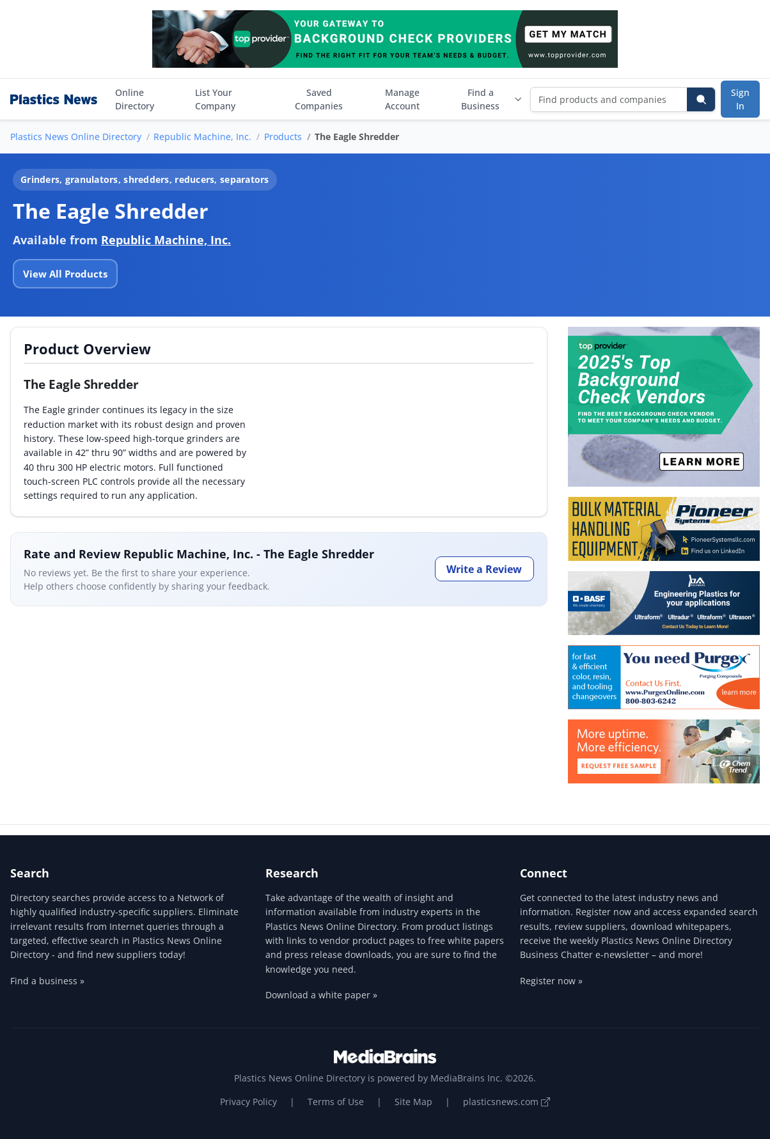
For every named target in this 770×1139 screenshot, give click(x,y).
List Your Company (215, 99)
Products (283, 136)
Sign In (740, 99)
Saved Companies (319, 99)
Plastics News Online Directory (75, 136)
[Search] (701, 99)
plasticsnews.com (506, 1102)
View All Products (65, 273)
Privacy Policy (248, 1102)
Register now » (551, 981)
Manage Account (402, 99)
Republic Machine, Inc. (202, 136)
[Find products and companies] (609, 99)
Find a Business (491, 99)
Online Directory (134, 99)
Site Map (413, 1102)
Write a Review (484, 569)
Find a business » (47, 981)
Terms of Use (336, 1102)
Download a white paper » (321, 995)
